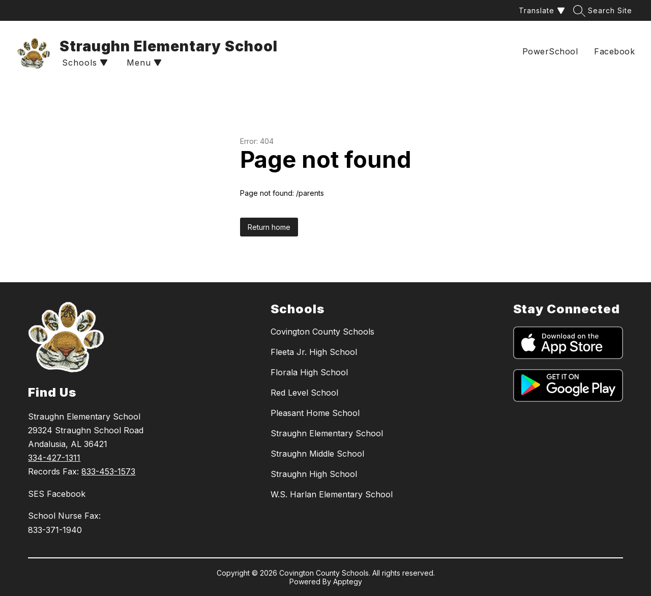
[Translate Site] (540, 10)
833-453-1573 (108, 471)
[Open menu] (143, 62)
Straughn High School (314, 474)
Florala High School (309, 372)
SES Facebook (56, 494)
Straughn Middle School (317, 454)
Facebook (614, 51)
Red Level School (304, 393)
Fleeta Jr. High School (314, 352)
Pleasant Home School (315, 413)
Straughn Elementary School (327, 433)
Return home (269, 227)
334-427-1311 (54, 458)
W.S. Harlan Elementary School (332, 494)
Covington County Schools (322, 331)
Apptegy (347, 581)
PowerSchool (550, 51)
